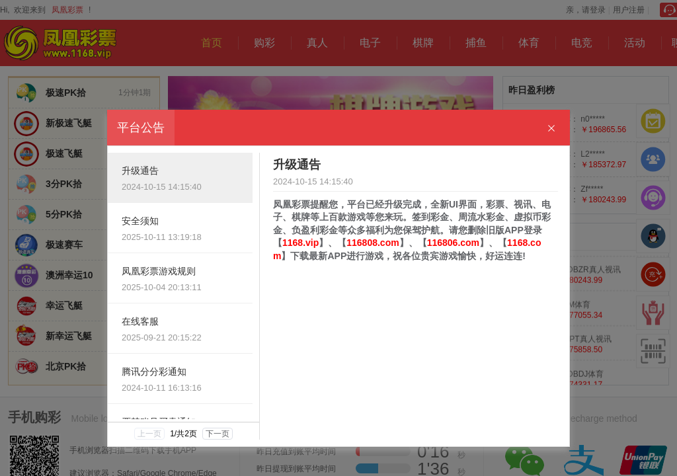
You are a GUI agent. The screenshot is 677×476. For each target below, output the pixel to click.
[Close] (551, 128)
